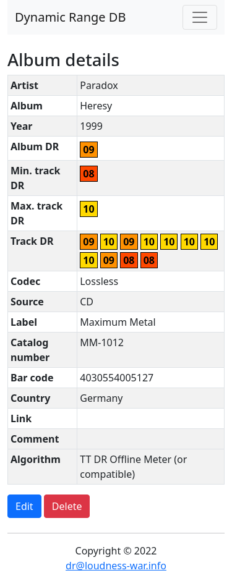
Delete (67, 506)
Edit (24, 506)
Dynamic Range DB (70, 17)
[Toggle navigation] (200, 17)
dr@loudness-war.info (116, 565)
